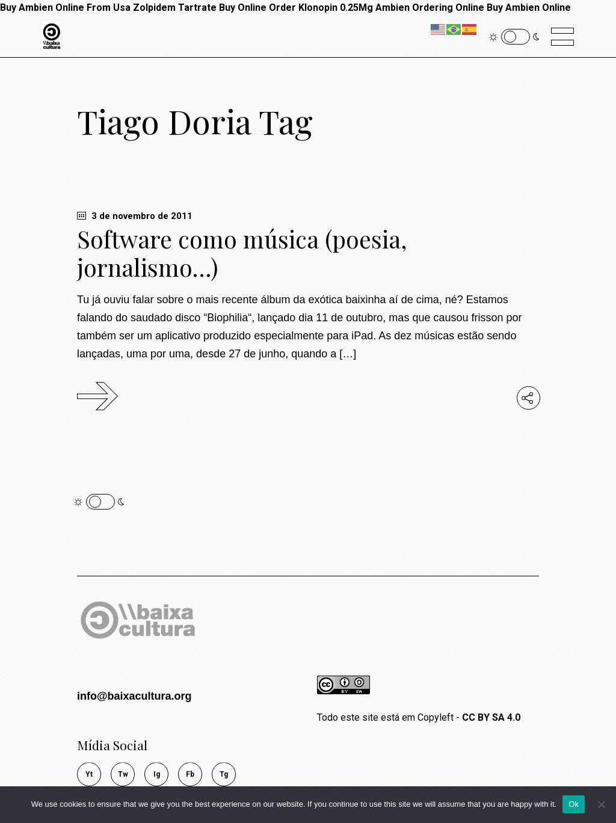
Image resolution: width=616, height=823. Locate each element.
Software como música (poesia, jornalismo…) (242, 253)
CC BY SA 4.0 (491, 717)
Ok (573, 804)
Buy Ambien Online (529, 7)
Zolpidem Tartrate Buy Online (199, 7)
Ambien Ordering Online (429, 7)
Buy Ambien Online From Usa (65, 7)
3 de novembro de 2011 (134, 216)
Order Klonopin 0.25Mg (321, 7)
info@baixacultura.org (134, 696)
